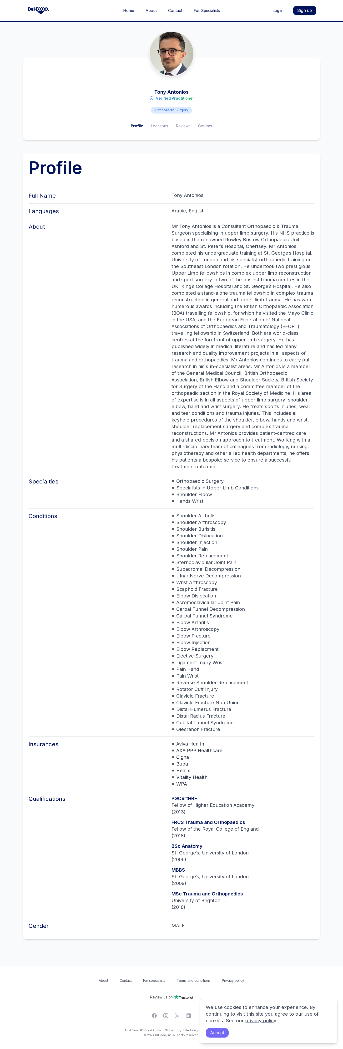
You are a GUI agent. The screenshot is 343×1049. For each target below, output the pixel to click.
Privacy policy (233, 980)
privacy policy (260, 1021)
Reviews (183, 125)
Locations (159, 125)
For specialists (154, 980)
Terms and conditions (194, 980)
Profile (137, 125)
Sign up (304, 10)
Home (128, 10)
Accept (217, 1032)
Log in (277, 10)
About (151, 10)
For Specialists (207, 10)
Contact (175, 10)
